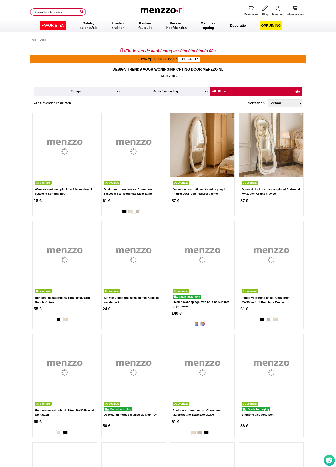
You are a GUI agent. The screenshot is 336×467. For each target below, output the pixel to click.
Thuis (33, 39)
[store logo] (163, 12)
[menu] (168, 25)
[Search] (81, 11)
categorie (77, 91)
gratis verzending (165, 91)
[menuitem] (53, 25)
